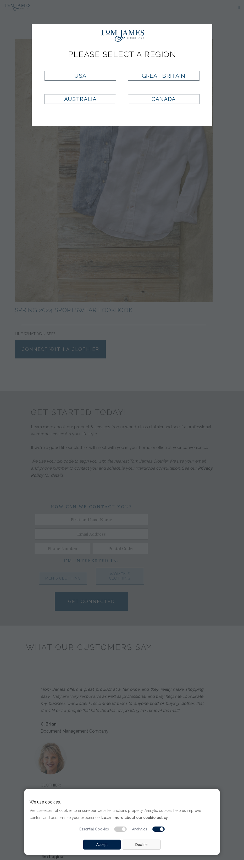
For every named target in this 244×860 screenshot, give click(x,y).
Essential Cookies (94, 829)
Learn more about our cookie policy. (135, 818)
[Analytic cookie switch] (158, 829)
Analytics (139, 829)
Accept (102, 844)
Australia (80, 99)
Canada (164, 99)
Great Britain (163, 75)
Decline (141, 844)
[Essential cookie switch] (120, 829)
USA (80, 75)
